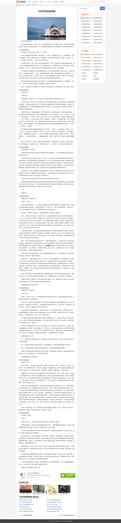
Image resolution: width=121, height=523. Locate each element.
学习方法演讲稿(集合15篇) (26, 504)
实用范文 (62, 1)
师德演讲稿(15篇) (27, 515)
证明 (95, 76)
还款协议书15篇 (98, 39)
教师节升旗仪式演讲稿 (25, 499)
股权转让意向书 (87, 36)
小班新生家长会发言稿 (25, 509)
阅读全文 (50, 14)
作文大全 (42, 1)
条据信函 (55, 1)
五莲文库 (57, 521)
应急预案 (96, 79)
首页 (29, 1)
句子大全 (49, 1)
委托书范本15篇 (98, 57)
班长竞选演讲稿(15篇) (53, 511)
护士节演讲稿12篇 (52, 504)
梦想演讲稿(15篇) (24, 506)
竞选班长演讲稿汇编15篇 (54, 506)
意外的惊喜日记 (87, 69)
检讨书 (84, 79)
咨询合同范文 (86, 42)
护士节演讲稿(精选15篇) (53, 499)
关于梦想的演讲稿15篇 (25, 502)
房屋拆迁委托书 (87, 18)
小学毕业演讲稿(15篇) (68, 515)
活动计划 (85, 76)
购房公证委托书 (98, 42)
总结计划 (35, 1)
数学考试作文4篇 (87, 60)
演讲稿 (33, 5)
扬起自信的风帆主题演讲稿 (54, 509)
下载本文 (55, 14)
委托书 (96, 73)
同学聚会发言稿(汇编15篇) (54, 502)
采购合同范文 (86, 39)
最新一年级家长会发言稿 (26, 511)
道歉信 (84, 73)
